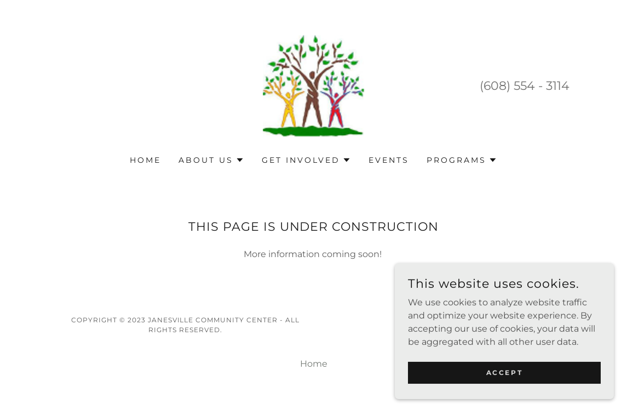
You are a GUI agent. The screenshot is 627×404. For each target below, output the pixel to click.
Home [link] (145, 160)
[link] (313, 84)
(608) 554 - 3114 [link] (525, 85)
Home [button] (313, 364)
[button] (211, 160)
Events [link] (389, 160)
